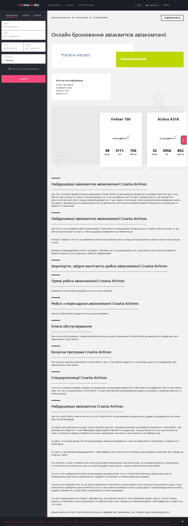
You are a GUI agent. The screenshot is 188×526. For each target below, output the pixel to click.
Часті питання (86, 5)
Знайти (23, 78)
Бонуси (70, 5)
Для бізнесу (55, 5)
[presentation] (184, 140)
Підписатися (172, 18)
